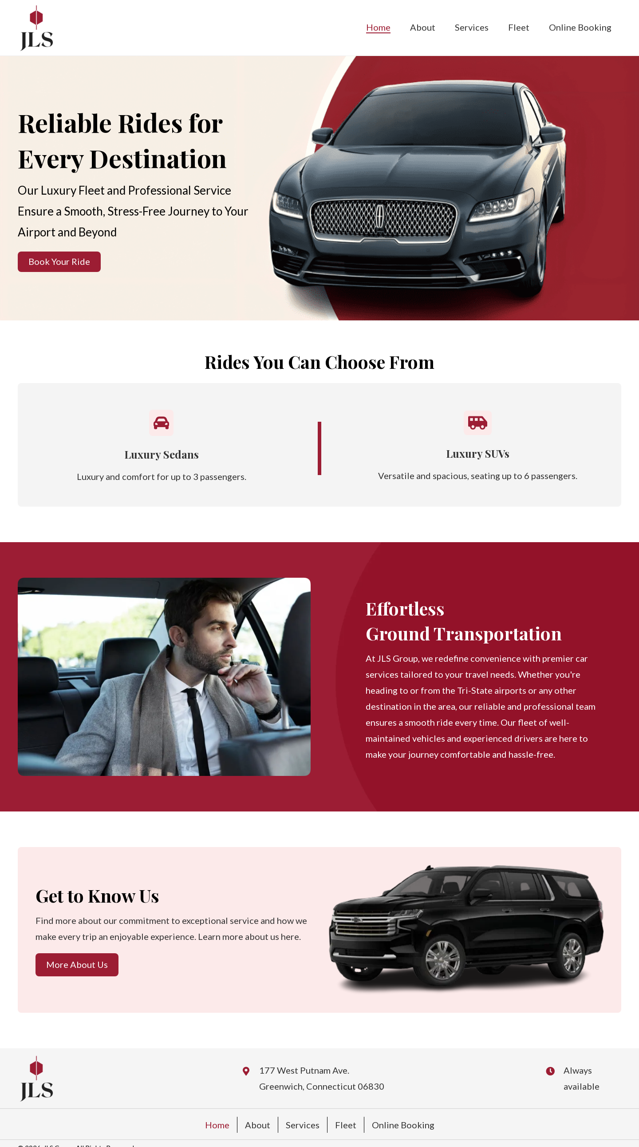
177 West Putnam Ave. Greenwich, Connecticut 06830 (321, 1078)
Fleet (345, 1124)
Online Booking (403, 1124)
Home (217, 1124)
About (257, 1124)
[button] (59, 262)
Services (303, 1124)
